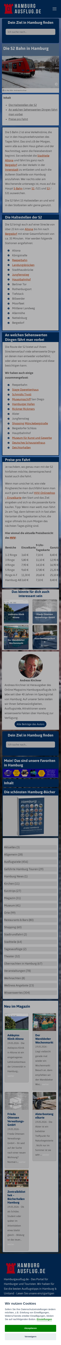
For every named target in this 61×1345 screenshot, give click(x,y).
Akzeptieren (30, 1328)
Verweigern (30, 1336)
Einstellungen (44, 1319)
